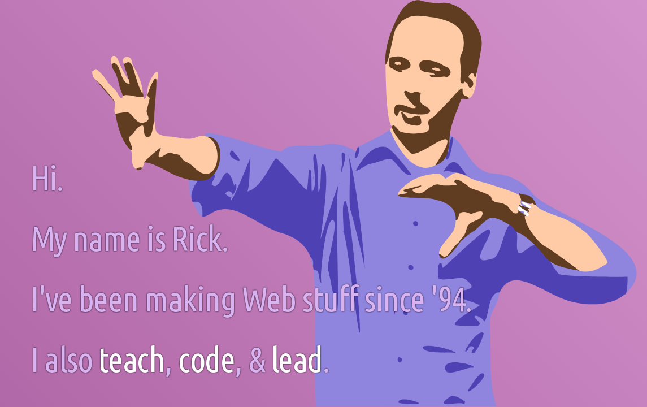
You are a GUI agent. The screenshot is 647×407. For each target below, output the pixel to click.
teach (131, 359)
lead (297, 359)
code (206, 359)
